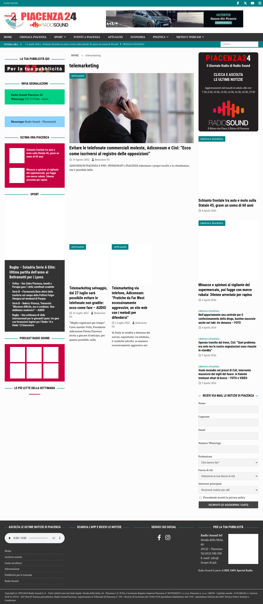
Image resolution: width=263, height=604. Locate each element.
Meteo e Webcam (188, 37)
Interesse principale (210, 483)
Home (8, 37)
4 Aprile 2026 (209, 210)
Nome (202, 403)
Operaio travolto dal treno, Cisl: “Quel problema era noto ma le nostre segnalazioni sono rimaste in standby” (227, 346)
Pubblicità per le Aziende (18, 575)
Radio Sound (11, 3)
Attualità (115, 37)
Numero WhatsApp (210, 443)
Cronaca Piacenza (33, 37)
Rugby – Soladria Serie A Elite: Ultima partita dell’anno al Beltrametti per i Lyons (32, 272)
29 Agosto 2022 (81, 159)
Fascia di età (206, 470)
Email (202, 430)
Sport (58, 37)
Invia (45, 99)
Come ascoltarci (13, 563)
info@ (215, 558)
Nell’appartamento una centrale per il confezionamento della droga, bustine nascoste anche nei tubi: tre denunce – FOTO (227, 318)
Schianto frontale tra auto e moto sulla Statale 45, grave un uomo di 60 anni (42, 153)
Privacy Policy (232, 596)
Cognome (204, 416)
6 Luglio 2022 (122, 322)
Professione (205, 456)
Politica (159, 37)
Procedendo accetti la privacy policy (224, 497)
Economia (138, 37)
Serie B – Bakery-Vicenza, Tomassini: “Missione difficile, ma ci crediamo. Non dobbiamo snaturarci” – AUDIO (33, 307)
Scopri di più (209, 562)
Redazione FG (102, 159)
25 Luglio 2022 (81, 313)
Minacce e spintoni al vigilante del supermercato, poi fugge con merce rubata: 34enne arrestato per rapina (225, 290)
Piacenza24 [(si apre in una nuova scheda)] (49, 121)
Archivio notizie (13, 557)
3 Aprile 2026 (209, 355)
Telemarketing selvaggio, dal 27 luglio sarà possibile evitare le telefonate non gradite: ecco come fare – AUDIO (88, 298)
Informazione (12, 569)
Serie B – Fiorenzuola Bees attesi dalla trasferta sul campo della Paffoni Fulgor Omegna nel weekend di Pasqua (33, 295)
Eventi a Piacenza (87, 37)
